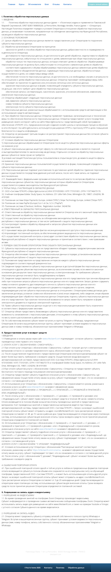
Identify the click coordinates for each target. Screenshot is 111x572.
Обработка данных (76, 568)
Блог (47, 4)
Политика (60, 568)
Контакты (67, 4)
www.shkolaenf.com (51, 338)
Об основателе (35, 4)
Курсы (22, 4)
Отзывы (56, 4)
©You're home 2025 (32, 568)
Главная (12, 4)
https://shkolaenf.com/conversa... (47, 450)
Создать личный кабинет (98, 4)
